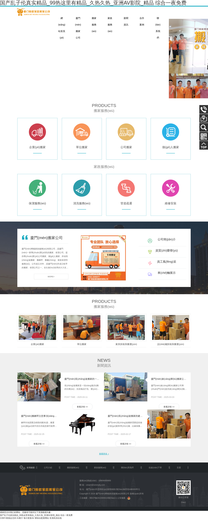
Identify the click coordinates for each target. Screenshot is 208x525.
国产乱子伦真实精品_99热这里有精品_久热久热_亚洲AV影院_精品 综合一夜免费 (36, 521)
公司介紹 (48, 473)
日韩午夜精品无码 (8, 523)
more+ (59, 282)
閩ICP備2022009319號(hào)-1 (103, 503)
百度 (179, 473)
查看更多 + (104, 459)
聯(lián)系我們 (127, 473)
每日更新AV (29, 523)
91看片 (20, 523)
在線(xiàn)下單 (155, 473)
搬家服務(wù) (73, 473)
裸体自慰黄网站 (42, 523)
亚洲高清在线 (56, 523)
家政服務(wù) (100, 473)
